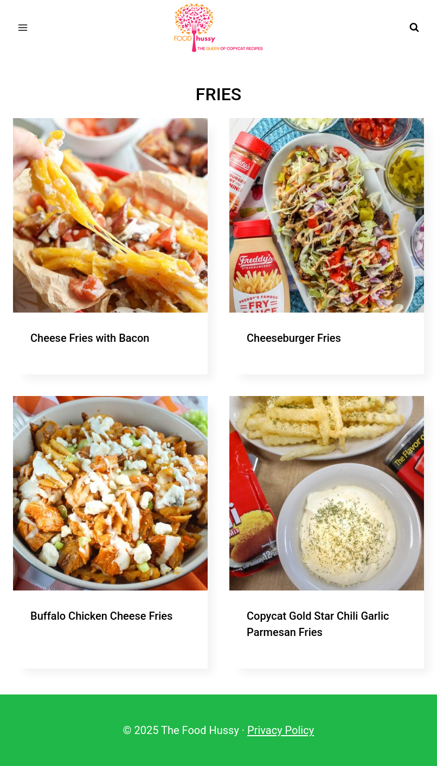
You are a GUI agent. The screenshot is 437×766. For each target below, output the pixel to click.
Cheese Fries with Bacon (90, 338)
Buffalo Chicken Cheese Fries (101, 615)
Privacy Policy (280, 730)
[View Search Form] (414, 27)
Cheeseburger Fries (294, 338)
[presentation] (110, 215)
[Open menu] (23, 27)
